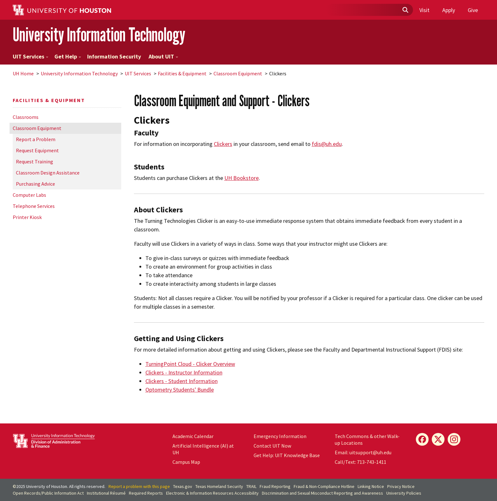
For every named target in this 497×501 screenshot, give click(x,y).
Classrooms (25, 117)
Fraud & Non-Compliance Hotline (324, 486)
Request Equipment (37, 150)
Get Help (67, 56)
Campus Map (186, 462)
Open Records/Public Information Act (48, 493)
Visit (424, 10)
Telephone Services (34, 206)
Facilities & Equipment (182, 73)
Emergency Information (280, 436)
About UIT (163, 56)
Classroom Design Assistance (48, 172)
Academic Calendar (193, 436)
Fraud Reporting (275, 486)
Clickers (223, 144)
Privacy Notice (401, 486)
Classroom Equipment (238, 73)
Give (473, 10)
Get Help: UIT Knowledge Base (287, 455)
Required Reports (146, 493)
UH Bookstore (241, 178)
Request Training (34, 161)
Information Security (114, 56)
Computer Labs (29, 195)
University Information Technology (99, 34)
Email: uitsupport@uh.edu (363, 452)
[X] (438, 439)
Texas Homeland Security (219, 486)
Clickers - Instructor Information (183, 372)
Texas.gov (182, 486)
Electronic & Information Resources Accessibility (212, 493)
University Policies (403, 493)
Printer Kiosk (27, 217)
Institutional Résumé (106, 493)
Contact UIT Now (272, 446)
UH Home (23, 73)
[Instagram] (454, 439)
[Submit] (405, 10)
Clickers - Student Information (181, 381)
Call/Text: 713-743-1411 (360, 462)
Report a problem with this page (139, 486)
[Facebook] (422, 439)
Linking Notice (371, 486)
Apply (448, 10)
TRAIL (251, 486)
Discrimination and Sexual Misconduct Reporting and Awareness (322, 493)
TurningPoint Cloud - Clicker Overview (190, 363)
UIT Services (30, 56)
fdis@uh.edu (327, 144)
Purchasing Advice (35, 184)
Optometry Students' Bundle (179, 389)
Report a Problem (35, 139)
